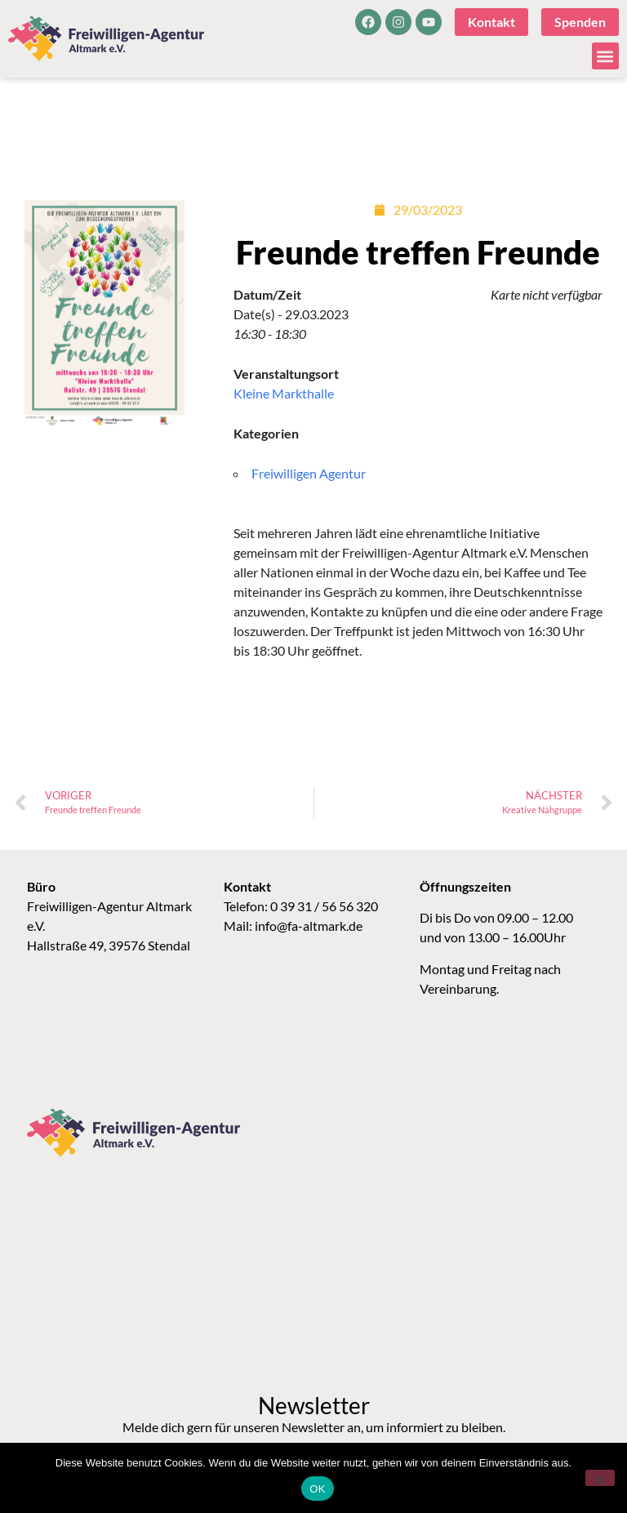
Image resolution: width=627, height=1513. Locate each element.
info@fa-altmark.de (308, 925)
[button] (605, 55)
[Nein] (600, 1478)
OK (317, 1489)
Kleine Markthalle (283, 393)
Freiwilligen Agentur (308, 473)
